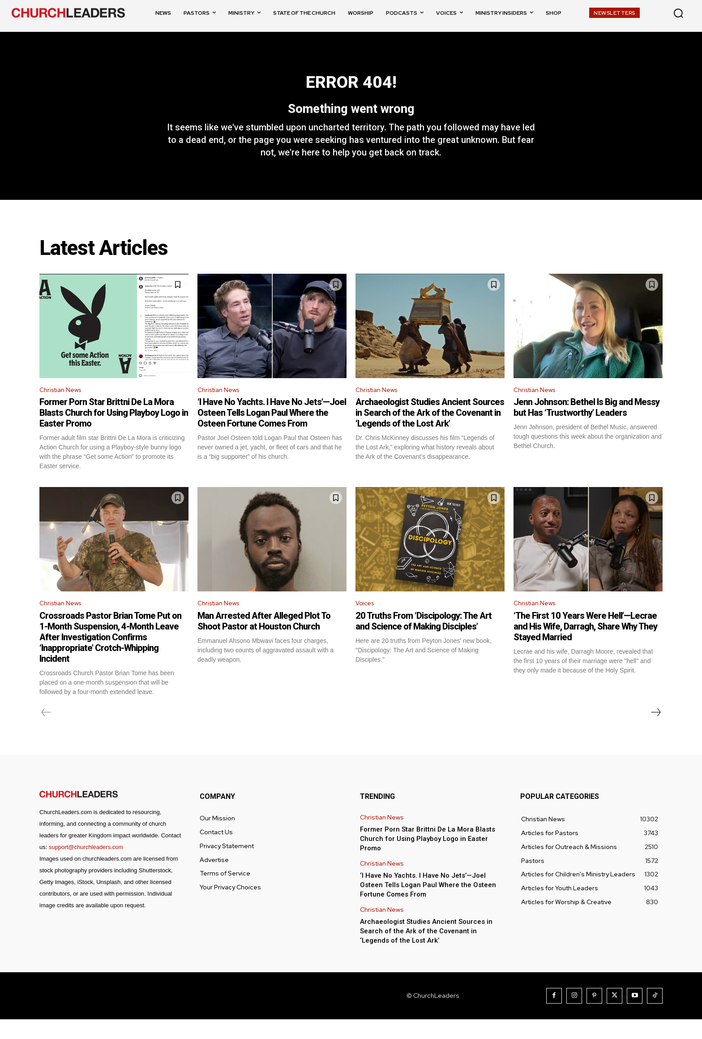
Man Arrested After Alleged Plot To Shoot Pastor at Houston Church (263, 640)
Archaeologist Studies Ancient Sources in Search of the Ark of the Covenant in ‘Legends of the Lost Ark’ (429, 430)
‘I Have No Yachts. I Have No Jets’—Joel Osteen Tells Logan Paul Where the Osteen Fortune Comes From (271, 430)
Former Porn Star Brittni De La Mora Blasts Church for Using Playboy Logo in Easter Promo (113, 430)
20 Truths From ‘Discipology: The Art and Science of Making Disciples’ (423, 640)
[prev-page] (46, 732)
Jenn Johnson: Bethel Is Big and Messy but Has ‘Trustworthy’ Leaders (586, 425)
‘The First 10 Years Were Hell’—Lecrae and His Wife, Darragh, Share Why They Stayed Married (585, 646)
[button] (678, 13)
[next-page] (655, 732)
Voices (366, 622)
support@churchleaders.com (86, 866)
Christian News (63, 407)
